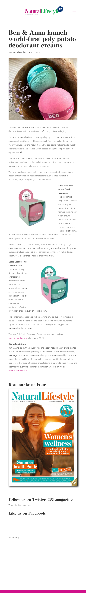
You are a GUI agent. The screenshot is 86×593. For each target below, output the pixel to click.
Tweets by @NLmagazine (20, 505)
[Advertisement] (32, 559)
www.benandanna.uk (18, 338)
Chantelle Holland (19, 52)
